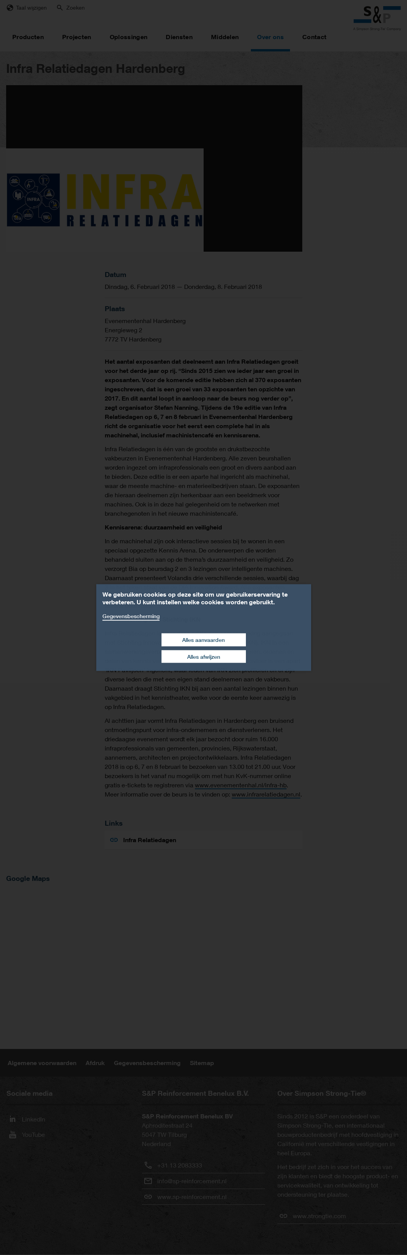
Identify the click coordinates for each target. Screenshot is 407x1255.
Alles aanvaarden (203, 640)
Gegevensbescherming (131, 615)
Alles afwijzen (203, 656)
